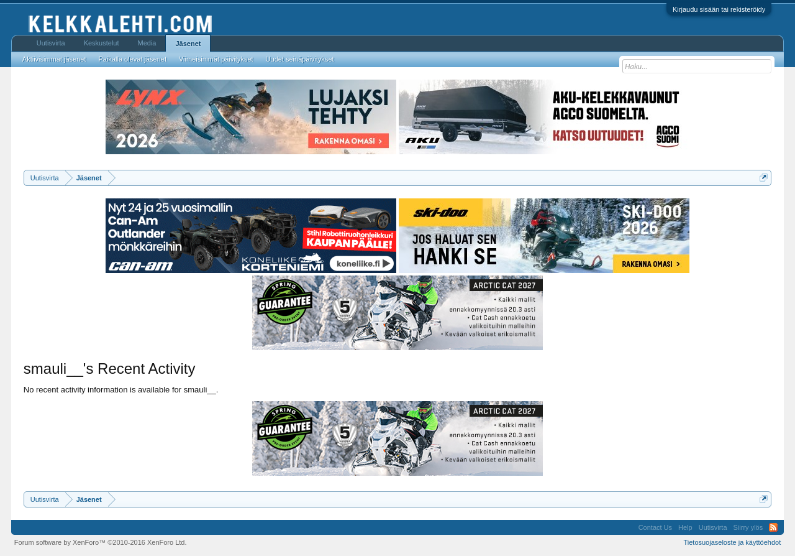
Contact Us (655, 527)
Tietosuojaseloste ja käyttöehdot (732, 542)
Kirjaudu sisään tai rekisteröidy (719, 9)
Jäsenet (188, 43)
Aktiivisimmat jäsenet (54, 59)
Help (685, 527)
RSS (773, 527)
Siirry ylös (748, 527)
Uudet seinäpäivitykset (300, 59)
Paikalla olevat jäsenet (132, 59)
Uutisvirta (51, 43)
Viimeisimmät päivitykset (216, 59)
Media (147, 43)
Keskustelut (101, 43)
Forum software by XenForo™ (100, 542)
